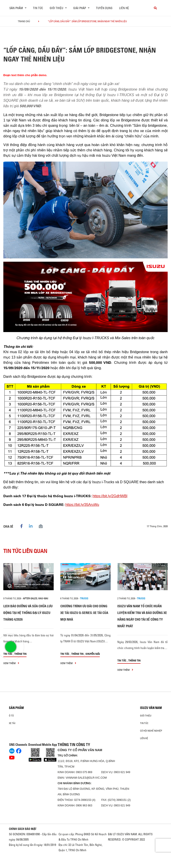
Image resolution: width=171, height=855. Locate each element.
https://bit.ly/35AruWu (82, 505)
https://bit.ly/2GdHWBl (109, 496)
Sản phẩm (16, 708)
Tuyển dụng (104, 8)
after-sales (30, 598)
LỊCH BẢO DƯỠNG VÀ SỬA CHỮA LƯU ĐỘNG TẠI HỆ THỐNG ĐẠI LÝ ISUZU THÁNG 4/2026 (28, 612)
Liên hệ (124, 8)
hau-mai (43, 598)
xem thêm (11, 663)
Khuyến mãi (93, 653)
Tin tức (38, 8)
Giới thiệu (145, 715)
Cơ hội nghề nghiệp (151, 730)
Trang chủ (24, 21)
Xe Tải (12, 723)
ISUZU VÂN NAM (151, 708)
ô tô (11, 715)
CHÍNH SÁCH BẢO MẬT (23, 829)
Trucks (84, 598)
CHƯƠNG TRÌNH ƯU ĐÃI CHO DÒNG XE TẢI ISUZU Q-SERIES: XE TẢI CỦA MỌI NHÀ (84, 612)
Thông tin (20, 653)
